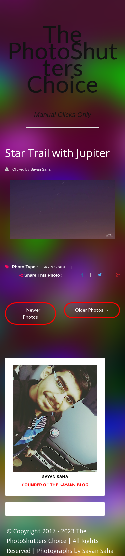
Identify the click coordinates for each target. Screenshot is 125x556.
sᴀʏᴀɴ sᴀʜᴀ (55, 476)
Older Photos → (92, 310)
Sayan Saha (41, 169)
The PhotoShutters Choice (62, 58)
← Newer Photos (30, 313)
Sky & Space (54, 267)
